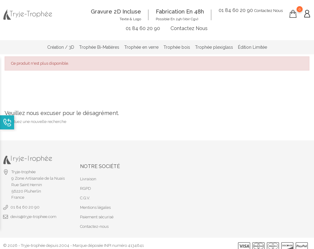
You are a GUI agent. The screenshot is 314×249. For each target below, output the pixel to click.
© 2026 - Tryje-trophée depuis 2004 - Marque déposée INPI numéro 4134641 (73, 241)
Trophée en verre (141, 45)
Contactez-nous (94, 222)
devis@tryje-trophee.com (33, 212)
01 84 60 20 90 (25, 203)
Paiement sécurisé (96, 212)
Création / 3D (60, 45)
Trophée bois (176, 45)
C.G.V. (85, 193)
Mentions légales (95, 203)
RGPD (85, 184)
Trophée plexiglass (214, 45)
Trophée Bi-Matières (99, 45)
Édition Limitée (252, 45)
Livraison (88, 174)
